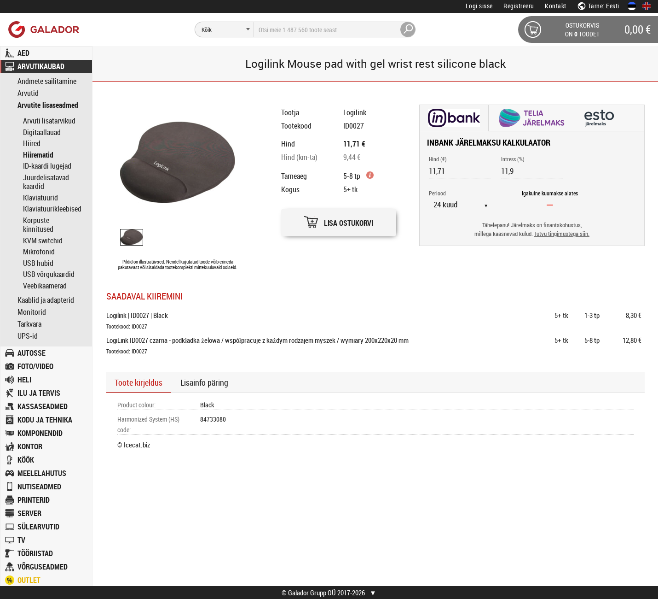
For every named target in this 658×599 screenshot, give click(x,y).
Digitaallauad (42, 132)
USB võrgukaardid (49, 274)
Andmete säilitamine (46, 81)
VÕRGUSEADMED (42, 567)
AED (23, 53)
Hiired (31, 143)
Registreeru (518, 5)
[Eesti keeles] (632, 6)
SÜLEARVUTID (38, 527)
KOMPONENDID (40, 433)
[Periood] (464, 204)
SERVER (29, 513)
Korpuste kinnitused (38, 225)
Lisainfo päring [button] (204, 382)
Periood (437, 193)
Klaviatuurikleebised (52, 209)
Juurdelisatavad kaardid (46, 182)
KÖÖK (25, 460)
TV (21, 540)
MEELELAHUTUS (41, 473)
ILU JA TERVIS (38, 393)
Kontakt (555, 5)
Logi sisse (479, 5)
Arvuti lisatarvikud (49, 121)
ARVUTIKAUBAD (40, 66)
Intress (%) (513, 159)
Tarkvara (29, 324)
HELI (24, 380)
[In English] (646, 6)
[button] (338, 220)
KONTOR (29, 446)
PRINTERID (33, 500)
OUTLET (28, 580)
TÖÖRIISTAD (35, 553)
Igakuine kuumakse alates (550, 193)
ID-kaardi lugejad (47, 166)
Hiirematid (38, 155)
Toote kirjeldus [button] (138, 382)
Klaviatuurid (40, 198)
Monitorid (31, 312)
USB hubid (38, 263)
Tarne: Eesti (598, 5)
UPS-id (27, 336)
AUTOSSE (31, 353)
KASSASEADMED (42, 406)
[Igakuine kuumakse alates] (550, 204)
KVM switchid (43, 240)
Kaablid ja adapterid (45, 300)
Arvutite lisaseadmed (47, 105)
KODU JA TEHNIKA (44, 420)
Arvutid (28, 93)
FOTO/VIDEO (35, 366)
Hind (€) (438, 159)
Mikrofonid (39, 252)
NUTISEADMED (39, 487)
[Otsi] (224, 29)
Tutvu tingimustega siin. (561, 234)
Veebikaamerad (45, 286)
